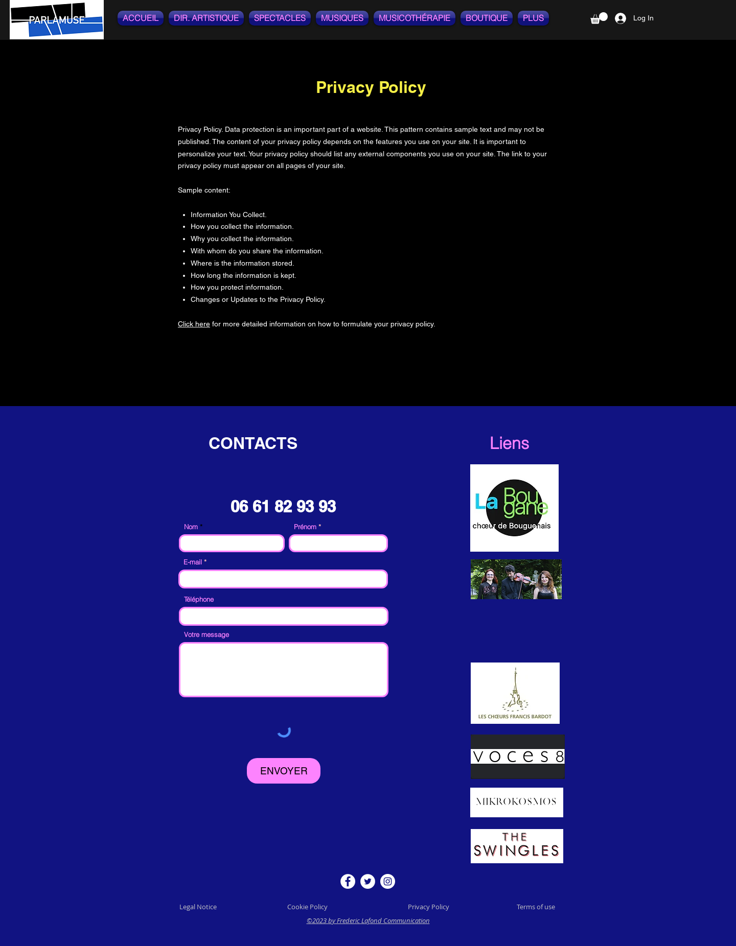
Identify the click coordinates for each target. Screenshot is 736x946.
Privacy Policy (428, 906)
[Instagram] (387, 881)
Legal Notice (198, 906)
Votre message (206, 634)
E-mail (193, 562)
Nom (191, 527)
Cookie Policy (308, 906)
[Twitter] (367, 881)
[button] (599, 18)
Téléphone (199, 599)
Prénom (305, 527)
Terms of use (536, 906)
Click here (194, 324)
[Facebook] (347, 881)
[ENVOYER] (283, 771)
